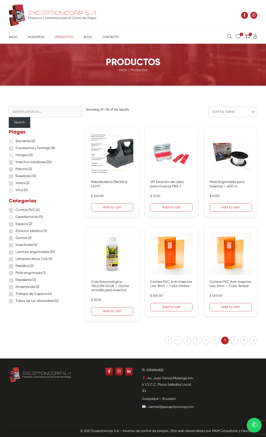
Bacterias (25, 141)
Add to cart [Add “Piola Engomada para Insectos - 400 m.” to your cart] (230, 207)
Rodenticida (27, 287)
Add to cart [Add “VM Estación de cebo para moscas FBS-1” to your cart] (171, 207)
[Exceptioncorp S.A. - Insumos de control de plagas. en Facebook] (244, 15)
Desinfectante (29, 217)
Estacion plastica (31, 231)
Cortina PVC (28, 210)
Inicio (13, 37)
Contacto (110, 37)
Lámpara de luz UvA (34, 259)
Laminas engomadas (35, 252)
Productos (64, 37)
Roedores (26, 176)
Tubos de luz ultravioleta (37, 301)
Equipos (24, 224)
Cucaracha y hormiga (35, 148)
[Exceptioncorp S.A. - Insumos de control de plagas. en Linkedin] (129, 372)
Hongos (24, 155)
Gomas (24, 238)
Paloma (24, 169)
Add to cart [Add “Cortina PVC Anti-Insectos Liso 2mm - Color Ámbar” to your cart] (230, 307)
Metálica (24, 266)
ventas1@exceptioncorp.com (171, 407)
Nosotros (36, 37)
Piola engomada (31, 273)
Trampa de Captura (34, 294)
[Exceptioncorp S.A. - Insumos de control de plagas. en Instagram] (253, 15)
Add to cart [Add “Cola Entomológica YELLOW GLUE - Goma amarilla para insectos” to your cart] (112, 311)
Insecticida (26, 245)
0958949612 (155, 370)
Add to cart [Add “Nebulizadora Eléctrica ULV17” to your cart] (112, 207)
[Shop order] (233, 112)
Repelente (26, 280)
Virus (22, 190)
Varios (22, 183)
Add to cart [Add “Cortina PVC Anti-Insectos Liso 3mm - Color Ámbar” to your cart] (171, 307)
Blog (88, 37)
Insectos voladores (34, 162)
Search (19, 122)
